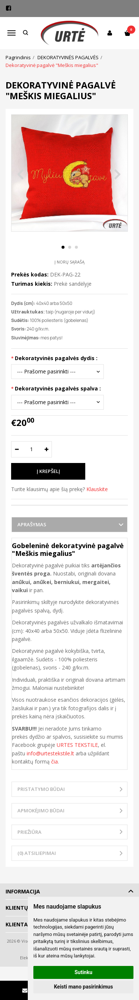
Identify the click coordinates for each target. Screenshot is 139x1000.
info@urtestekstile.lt (50, 753)
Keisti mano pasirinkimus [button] (83, 987)
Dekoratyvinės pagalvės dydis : (56, 358)
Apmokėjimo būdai (40, 810)
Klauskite (97, 489)
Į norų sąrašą (69, 262)
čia (54, 761)
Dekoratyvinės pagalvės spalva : (58, 388)
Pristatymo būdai (41, 789)
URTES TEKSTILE (77, 744)
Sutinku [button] (83, 972)
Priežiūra (29, 832)
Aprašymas (31, 524)
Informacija (23, 891)
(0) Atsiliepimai (36, 853)
